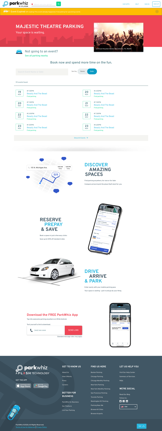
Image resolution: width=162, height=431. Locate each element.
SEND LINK (73, 330)
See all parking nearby (36, 55)
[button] (103, 409)
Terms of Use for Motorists (25, 427)
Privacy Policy (41, 427)
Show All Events (81, 138)
